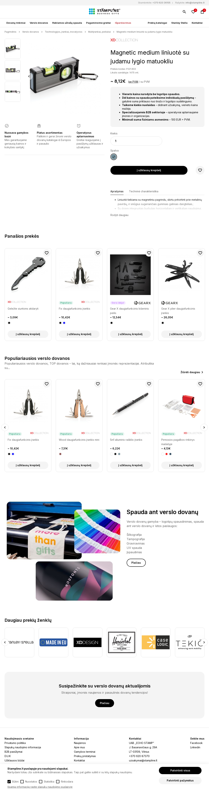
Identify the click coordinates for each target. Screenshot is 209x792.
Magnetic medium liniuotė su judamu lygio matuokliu (144, 31)
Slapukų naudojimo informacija (23, 747)
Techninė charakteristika (143, 191)
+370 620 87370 (139, 756)
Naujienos (80, 742)
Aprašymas (117, 191)
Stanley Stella (179, 22)
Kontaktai (197, 22)
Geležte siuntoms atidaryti (23, 308)
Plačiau (136, 562)
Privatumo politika (15, 742)
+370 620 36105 (161, 2)
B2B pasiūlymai (13, 751)
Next (97, 76)
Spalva (114, 150)
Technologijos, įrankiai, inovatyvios (63, 31)
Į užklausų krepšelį (149, 170)
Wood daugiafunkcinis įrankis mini (79, 439)
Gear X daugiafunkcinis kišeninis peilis (129, 311)
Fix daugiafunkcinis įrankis (74, 308)
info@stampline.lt (194, 2)
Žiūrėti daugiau (190, 372)
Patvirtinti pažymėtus (180, 780)
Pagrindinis (10, 31)
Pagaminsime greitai (98, 22)
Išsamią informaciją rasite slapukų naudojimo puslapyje (40, 786)
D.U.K (8, 756)
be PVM (133, 81)
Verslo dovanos (39, 22)
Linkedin (195, 747)
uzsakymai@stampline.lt (143, 760)
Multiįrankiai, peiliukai (99, 31)
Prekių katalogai (157, 22)
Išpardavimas (123, 22)
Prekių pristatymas (85, 756)
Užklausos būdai (14, 760)
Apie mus (79, 747)
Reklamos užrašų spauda (67, 22)
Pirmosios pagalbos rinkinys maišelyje (178, 442)
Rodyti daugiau (119, 215)
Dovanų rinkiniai (16, 22)
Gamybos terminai (84, 751)
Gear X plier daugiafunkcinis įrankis (178, 311)
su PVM (145, 81)
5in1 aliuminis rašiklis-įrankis (126, 439)
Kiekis (114, 133)
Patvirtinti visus (180, 770)
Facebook (196, 742)
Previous (29, 76)
